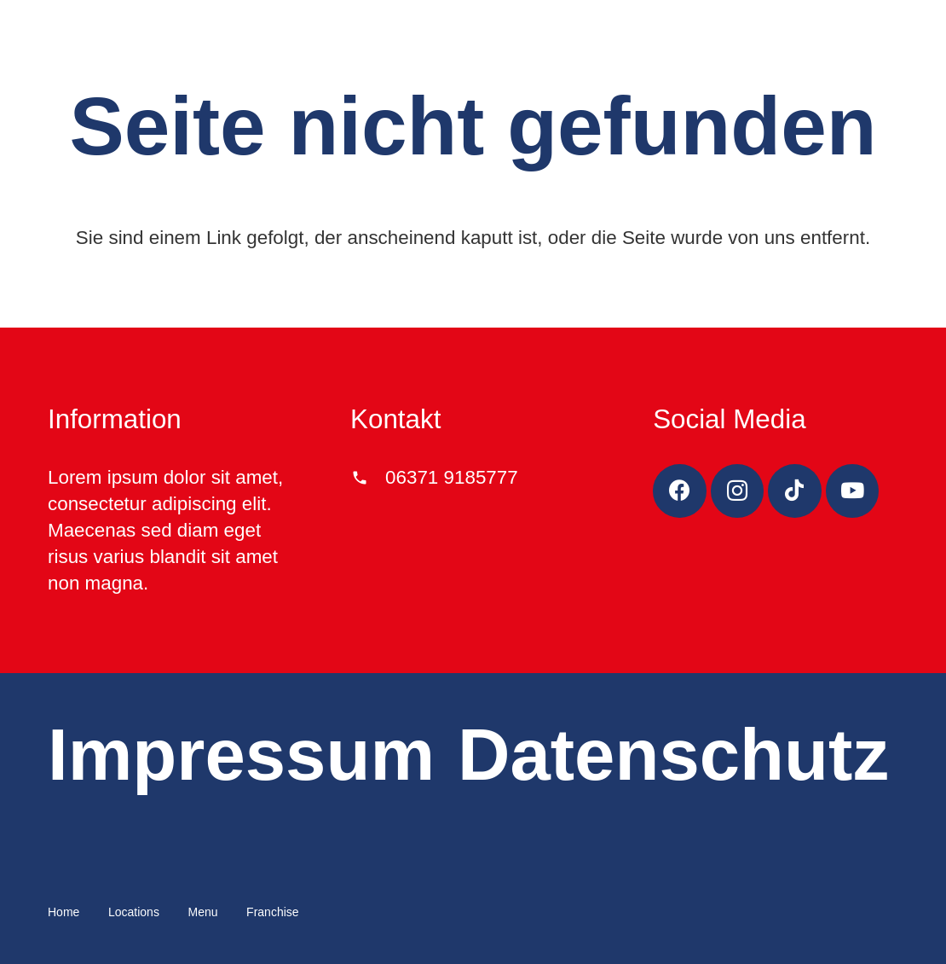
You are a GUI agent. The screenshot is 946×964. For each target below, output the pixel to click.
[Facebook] (680, 491)
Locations (133, 912)
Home (63, 912)
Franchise (272, 912)
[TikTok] (795, 491)
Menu (202, 912)
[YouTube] (853, 491)
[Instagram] (737, 491)
